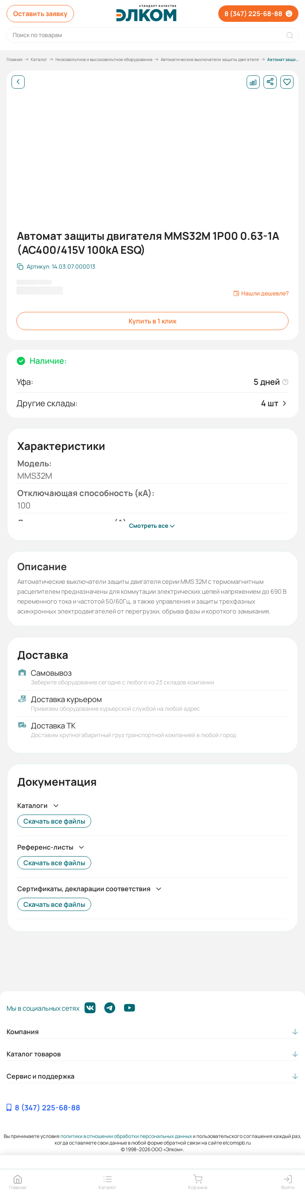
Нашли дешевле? (261, 293)
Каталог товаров (34, 1053)
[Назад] (18, 82)
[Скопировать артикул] (56, 266)
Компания (23, 1031)
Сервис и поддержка (40, 1076)
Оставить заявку (40, 13)
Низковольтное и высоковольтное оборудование (103, 59)
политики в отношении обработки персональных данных (126, 1136)
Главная (15, 59)
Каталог (39, 59)
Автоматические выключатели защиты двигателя (210, 59)
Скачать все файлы (54, 821)
